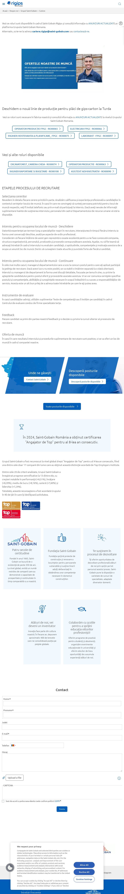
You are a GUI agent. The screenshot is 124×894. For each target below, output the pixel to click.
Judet (4, 722)
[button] (120, 20)
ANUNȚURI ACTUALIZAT (101, 23)
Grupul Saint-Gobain (29, 11)
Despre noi (14, 11)
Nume (6, 699)
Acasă (5, 11)
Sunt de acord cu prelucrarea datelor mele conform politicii (33, 801)
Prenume (7, 710)
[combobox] (13, 745)
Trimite (62, 809)
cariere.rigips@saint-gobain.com (50, 31)
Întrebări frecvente (31, 892)
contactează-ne (81, 31)
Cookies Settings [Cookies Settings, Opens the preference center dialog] (84, 879)
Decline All (84, 872)
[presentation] (23, 793)
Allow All (84, 865)
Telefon (5, 745)
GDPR (57, 801)
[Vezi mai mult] (37, 379)
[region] (57, 866)
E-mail (5, 733)
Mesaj (4, 752)
